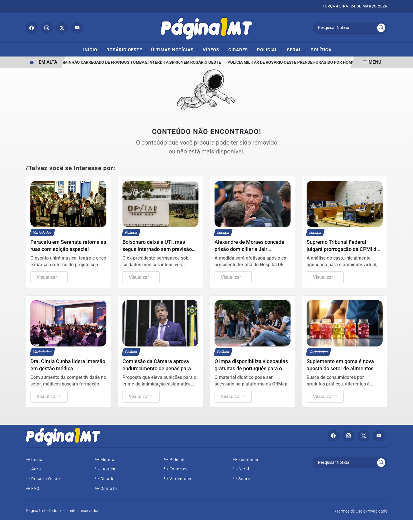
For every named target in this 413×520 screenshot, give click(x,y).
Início (92, 49)
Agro (33, 469)
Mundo (104, 459)
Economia (245, 459)
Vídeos (213, 49)
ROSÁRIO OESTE (126, 49)
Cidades (240, 49)
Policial (270, 49)
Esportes (176, 469)
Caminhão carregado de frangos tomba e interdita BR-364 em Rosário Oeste (141, 62)
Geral (296, 49)
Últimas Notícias (174, 49)
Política (321, 49)
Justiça (105, 469)
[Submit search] (381, 28)
